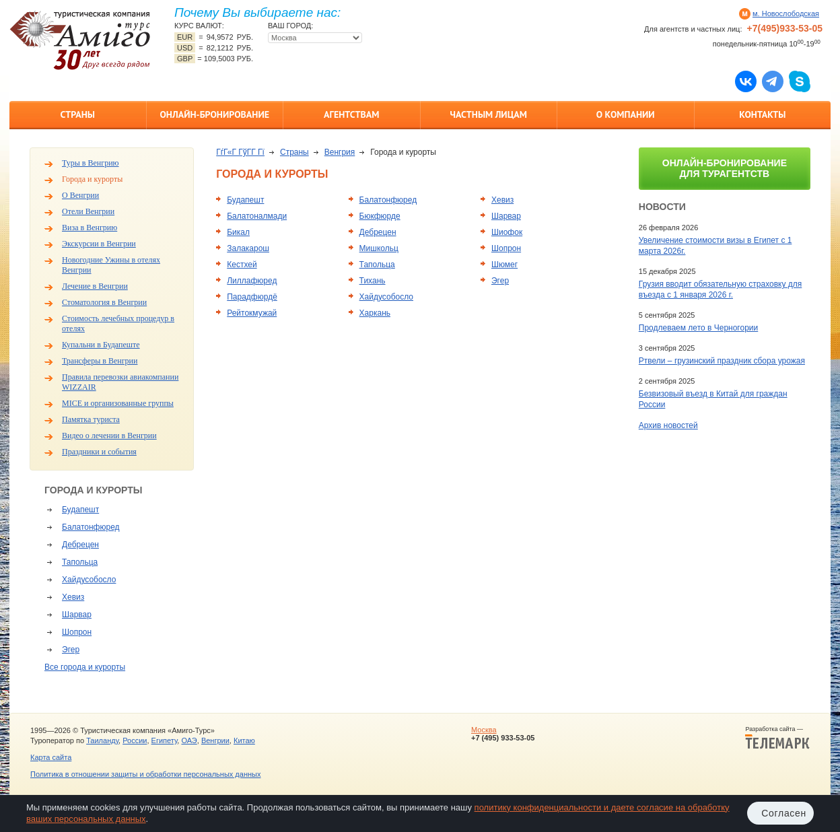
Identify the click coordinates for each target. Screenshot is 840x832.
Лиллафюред (252, 280)
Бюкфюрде (379, 216)
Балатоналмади (257, 216)
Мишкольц (378, 248)
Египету (164, 740)
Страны (78, 114)
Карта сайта (50, 757)
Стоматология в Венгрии (104, 302)
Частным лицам (488, 114)
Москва (484, 730)
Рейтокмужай (252, 313)
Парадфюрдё (252, 297)
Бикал (238, 232)
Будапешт (80, 509)
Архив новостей (668, 425)
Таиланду (102, 740)
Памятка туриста (91, 419)
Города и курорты (92, 179)
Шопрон (77, 632)
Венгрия (339, 152)
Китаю (244, 740)
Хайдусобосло (89, 579)
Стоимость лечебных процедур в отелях (118, 323)
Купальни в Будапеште (101, 344)
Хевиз (73, 597)
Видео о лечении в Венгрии (109, 435)
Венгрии (215, 740)
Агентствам (351, 114)
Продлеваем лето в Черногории (698, 328)
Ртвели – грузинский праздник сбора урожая (722, 361)
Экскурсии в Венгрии (99, 243)
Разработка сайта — (777, 738)
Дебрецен (80, 544)
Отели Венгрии (88, 211)
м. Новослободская (786, 13)
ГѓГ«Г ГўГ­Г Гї (240, 152)
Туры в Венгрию (90, 163)
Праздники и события (99, 451)
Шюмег (504, 264)
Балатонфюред (91, 527)
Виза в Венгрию (89, 227)
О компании (625, 114)
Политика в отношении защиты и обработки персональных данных (145, 774)
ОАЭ (189, 740)
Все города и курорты (84, 667)
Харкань (374, 313)
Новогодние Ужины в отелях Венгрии (111, 265)
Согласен (783, 813)
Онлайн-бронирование (214, 114)
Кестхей (241, 264)
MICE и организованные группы (118, 403)
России (135, 740)
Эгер (70, 649)
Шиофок (506, 232)
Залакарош (248, 248)
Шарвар (77, 614)
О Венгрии (80, 195)
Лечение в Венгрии (95, 286)
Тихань (372, 280)
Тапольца (80, 562)
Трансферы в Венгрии (99, 361)
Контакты (762, 114)
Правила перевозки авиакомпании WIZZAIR (120, 382)
